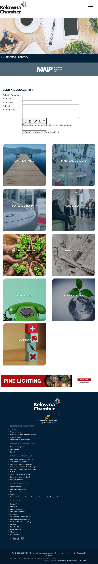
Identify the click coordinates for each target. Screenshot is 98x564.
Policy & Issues (73, 295)
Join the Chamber (24, 161)
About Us (13, 506)
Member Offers (15, 437)
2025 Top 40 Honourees (19, 461)
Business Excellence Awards (21, 464)
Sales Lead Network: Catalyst (21, 477)
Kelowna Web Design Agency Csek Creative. (72, 560)
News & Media (73, 250)
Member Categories (17, 447)
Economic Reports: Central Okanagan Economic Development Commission (38, 497)
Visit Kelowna (15, 534)
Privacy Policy (15, 529)
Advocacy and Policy (18, 489)
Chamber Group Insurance (20, 439)
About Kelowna (15, 532)
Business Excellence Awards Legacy (23, 467)
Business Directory (24, 206)
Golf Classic (14, 472)
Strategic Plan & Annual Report (21, 522)
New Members (15, 449)
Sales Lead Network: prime (20, 474)
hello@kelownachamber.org (43, 553)
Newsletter (14, 494)
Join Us (13, 429)
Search (12, 452)
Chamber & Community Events (21, 459)
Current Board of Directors (20, 519)
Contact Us (24, 295)
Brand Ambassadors (17, 511)
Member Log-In (15, 432)
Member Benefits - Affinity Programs (23, 434)
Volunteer (13, 514)
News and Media (16, 492)
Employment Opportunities (20, 517)
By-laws (13, 524)
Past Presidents (16, 527)
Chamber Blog (15, 486)
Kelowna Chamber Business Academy (24, 469)
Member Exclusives (24, 250)
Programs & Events (73, 161)
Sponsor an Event (16, 479)
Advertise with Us (16, 509)
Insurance (24, 340)
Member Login (73, 206)
